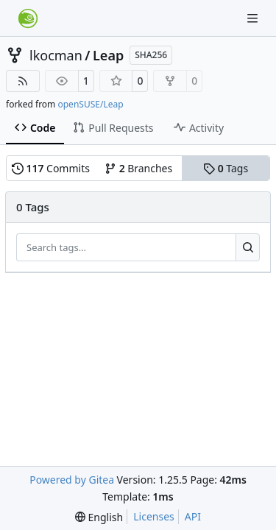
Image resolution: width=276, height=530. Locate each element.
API (193, 516)
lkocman (55, 55)
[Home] (28, 18)
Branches (138, 168)
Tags (225, 168)
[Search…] (248, 247)
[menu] (99, 517)
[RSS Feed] (23, 81)
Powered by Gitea (71, 480)
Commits (51, 168)
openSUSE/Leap (90, 104)
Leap (108, 55)
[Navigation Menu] (254, 18)
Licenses (153, 516)
